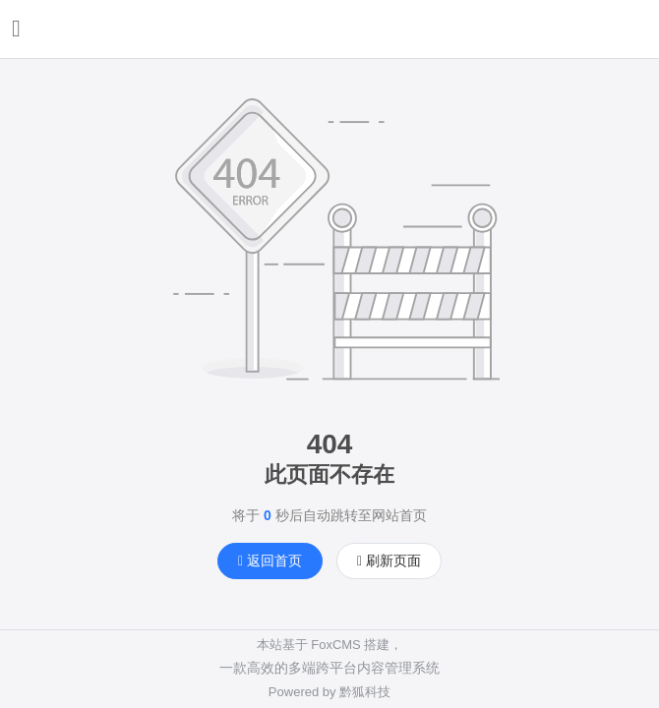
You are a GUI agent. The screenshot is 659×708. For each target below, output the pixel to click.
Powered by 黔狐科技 (329, 691)
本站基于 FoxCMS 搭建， (330, 644)
